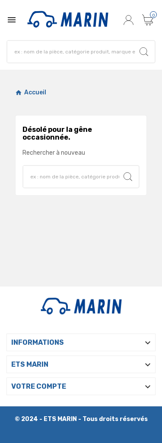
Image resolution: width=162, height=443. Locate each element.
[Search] (144, 51)
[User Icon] (130, 20)
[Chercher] (73, 51)
